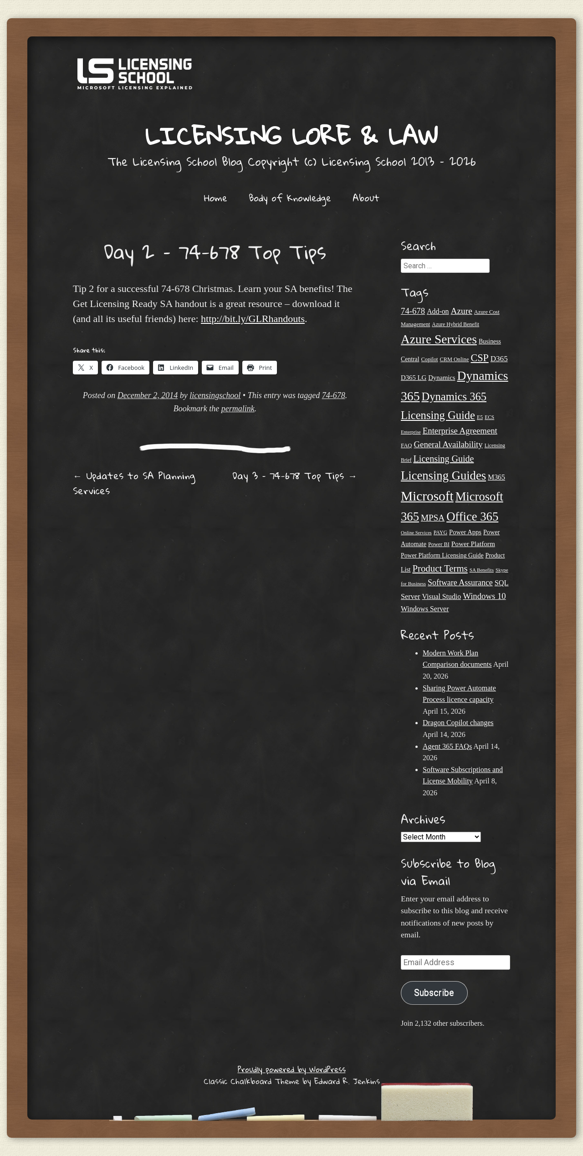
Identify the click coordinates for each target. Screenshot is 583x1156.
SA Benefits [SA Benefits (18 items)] (482, 570)
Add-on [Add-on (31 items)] (438, 311)
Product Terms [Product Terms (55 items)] (439, 568)
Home (215, 197)
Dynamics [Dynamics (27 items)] (441, 377)
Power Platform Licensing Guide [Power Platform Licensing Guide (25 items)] (442, 555)
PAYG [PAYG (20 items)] (440, 532)
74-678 (333, 395)
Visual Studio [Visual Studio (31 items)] (441, 596)
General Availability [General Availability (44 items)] (448, 444)
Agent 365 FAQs (447, 746)
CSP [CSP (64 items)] (479, 357)
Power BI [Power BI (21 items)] (439, 544)
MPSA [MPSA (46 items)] (433, 517)
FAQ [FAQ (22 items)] (406, 445)
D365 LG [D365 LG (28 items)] (413, 377)
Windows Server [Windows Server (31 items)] (425, 609)
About (366, 197)
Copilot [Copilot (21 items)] (429, 359)
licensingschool (214, 395)
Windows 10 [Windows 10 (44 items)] (484, 596)
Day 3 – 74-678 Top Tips (294, 475)
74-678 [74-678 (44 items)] (413, 311)
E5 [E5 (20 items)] (480, 417)
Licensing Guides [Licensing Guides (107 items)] (443, 475)
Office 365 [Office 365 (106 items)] (472, 516)
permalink (238, 408)
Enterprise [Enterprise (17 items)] (411, 432)
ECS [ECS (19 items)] (489, 417)
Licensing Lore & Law (291, 135)
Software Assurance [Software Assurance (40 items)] (460, 582)
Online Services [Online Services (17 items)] (416, 532)
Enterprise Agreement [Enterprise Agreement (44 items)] (460, 430)
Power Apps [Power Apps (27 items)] (465, 532)
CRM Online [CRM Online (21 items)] (454, 359)
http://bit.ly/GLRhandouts (253, 318)
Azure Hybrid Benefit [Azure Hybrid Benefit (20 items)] (455, 324)
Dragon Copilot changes (458, 722)
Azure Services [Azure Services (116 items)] (439, 339)
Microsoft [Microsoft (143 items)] (427, 496)
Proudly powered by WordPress (292, 1069)
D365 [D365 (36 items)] (499, 358)
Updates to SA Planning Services (134, 483)
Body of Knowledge (290, 197)
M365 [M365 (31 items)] (496, 477)
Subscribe (434, 992)
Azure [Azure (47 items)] (461, 311)
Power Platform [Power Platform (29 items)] (473, 543)
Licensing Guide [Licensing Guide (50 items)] (444, 459)
